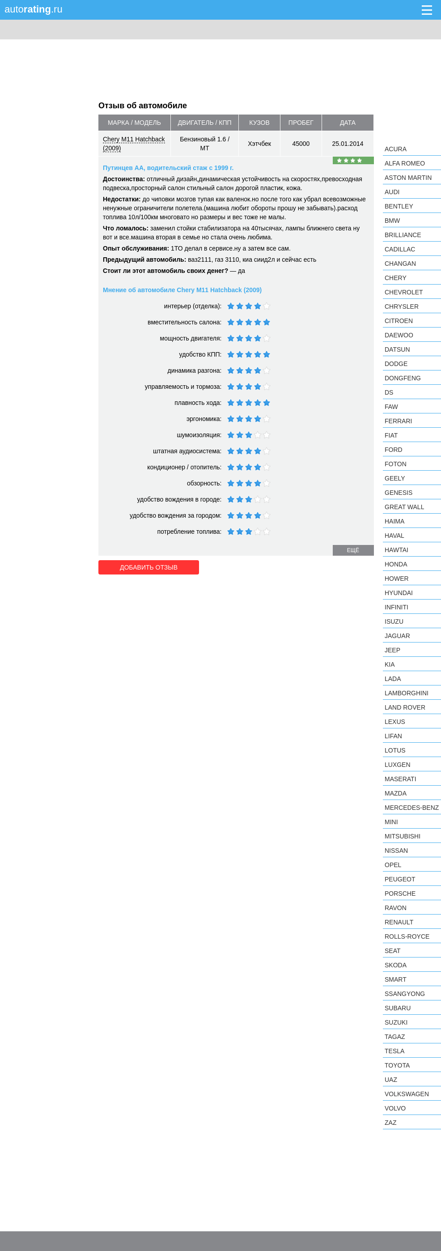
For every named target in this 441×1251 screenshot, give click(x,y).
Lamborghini (406, 693)
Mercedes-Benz (412, 807)
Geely (395, 478)
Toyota (397, 1065)
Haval (394, 535)
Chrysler (402, 306)
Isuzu (394, 621)
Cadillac (400, 249)
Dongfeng (403, 378)
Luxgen (398, 764)
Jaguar (397, 635)
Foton (396, 464)
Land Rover (405, 707)
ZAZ (390, 1122)
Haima (394, 521)
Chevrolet (404, 292)
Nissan (396, 850)
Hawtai (396, 549)
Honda (396, 564)
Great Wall (404, 507)
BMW (392, 220)
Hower (397, 578)
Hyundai (399, 592)
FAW (391, 406)
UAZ (391, 1079)
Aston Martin (408, 177)
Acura (396, 149)
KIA (390, 664)
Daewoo (399, 335)
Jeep (392, 650)
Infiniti (396, 607)
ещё (353, 550)
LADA (393, 678)
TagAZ (395, 1036)
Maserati (400, 779)
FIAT (391, 435)
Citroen (399, 320)
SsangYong (405, 993)
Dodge (396, 363)
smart (396, 979)
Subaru (398, 1008)
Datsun (397, 349)
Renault (399, 922)
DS (389, 392)
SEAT (393, 950)
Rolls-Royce (407, 936)
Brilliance (403, 234)
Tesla (394, 1051)
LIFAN (393, 736)
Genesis (398, 492)
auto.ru (33, 9)
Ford (394, 449)
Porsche (400, 893)
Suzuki (396, 1022)
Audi (392, 192)
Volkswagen (407, 1094)
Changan (400, 263)
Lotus (395, 750)
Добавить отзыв (149, 567)
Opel (393, 864)
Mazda (396, 793)
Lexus (395, 721)
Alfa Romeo (405, 163)
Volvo (395, 1108)
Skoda (396, 965)
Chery (396, 277)
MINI (391, 821)
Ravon (396, 907)
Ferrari (398, 421)
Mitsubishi (402, 836)
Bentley (399, 206)
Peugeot (400, 879)
